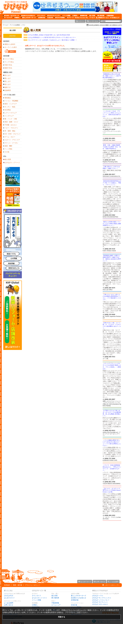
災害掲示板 (75, 600)
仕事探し (35, 605)
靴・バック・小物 (11, 119)
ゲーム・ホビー (10, 137)
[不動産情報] (109, 15)
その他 (7, 152)
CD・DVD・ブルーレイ (13, 134)
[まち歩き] (6, 15)
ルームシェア (56, 605)
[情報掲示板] (83, 15)
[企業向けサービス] (102, 17)
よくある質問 (8, 603)
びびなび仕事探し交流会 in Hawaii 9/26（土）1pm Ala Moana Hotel (47, 35)
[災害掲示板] (41, 17)
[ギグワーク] (70, 17)
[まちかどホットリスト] (53, 15)
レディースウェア (11, 113)
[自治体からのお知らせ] (27, 15)
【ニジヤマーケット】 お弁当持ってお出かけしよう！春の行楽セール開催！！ (50, 40)
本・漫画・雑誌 (10, 131)
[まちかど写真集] (59, 17)
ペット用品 (8, 149)
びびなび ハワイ (97, 595)
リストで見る (9, 59)
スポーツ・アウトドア (12, 140)
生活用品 (8, 110)
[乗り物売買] (100, 15)
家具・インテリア (11, 104)
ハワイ (23, 25)
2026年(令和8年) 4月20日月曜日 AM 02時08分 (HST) (105, 25)
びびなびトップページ (12, 162)
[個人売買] (91, 15)
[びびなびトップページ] (15, 7)
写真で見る (8, 65)
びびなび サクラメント (100, 602)
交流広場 (74, 605)
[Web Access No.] (81, 17)
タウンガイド (36, 595)
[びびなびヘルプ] (92, 17)
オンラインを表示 (11, 47)
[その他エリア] (114, 17)
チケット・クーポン (11, 143)
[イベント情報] (65, 15)
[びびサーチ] (15, 15)
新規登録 (13, 36)
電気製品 (8, 98)
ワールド (5, 25)
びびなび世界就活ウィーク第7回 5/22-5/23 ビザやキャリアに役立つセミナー (50, 37)
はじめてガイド (9, 598)
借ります (8, 84)
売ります (8, 75)
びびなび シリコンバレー (100, 600)
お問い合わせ (8, 605)
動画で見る (8, 68)
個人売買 (13, 30)
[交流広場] (49, 17)
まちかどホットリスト (39, 598)
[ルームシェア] (7, 17)
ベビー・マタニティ (11, 128)
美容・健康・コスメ (11, 122)
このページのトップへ (112, 585)
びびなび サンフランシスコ (101, 598)
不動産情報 (55, 603)
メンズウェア (9, 116)
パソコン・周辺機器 (11, 101)
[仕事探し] (74, 15)
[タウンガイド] (40, 15)
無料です (8, 87)
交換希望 (8, 90)
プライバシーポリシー (32, 585)
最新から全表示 (10, 44)
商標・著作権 (17, 585)
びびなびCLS (8, 595)
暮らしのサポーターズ (78, 595)
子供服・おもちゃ (11, 125)
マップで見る (9, 62)
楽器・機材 (8, 146)
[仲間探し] (16, 17)
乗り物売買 (55, 598)
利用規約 (7, 585)
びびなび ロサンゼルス (100, 604)
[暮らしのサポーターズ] (28, 17)
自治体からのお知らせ (78, 598)
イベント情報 (36, 600)
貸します (8, 81)
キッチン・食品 (10, 107)
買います (8, 78)
